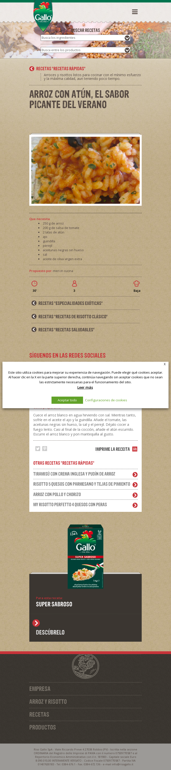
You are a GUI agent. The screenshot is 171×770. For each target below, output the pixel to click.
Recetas (39, 714)
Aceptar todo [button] (67, 400)
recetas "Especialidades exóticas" (70, 303)
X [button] (165, 364)
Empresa (40, 688)
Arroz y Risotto (48, 701)
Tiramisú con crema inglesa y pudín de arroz (74, 474)
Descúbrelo (50, 632)
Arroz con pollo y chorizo (57, 494)
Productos (42, 727)
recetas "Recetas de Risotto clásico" (73, 316)
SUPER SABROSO (54, 604)
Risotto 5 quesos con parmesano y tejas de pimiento (81, 484)
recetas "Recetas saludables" (66, 330)
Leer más (85, 387)
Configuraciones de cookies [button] (106, 400)
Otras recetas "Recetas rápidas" (63, 463)
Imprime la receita (112, 449)
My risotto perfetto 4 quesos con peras (70, 504)
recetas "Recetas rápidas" (61, 68)
